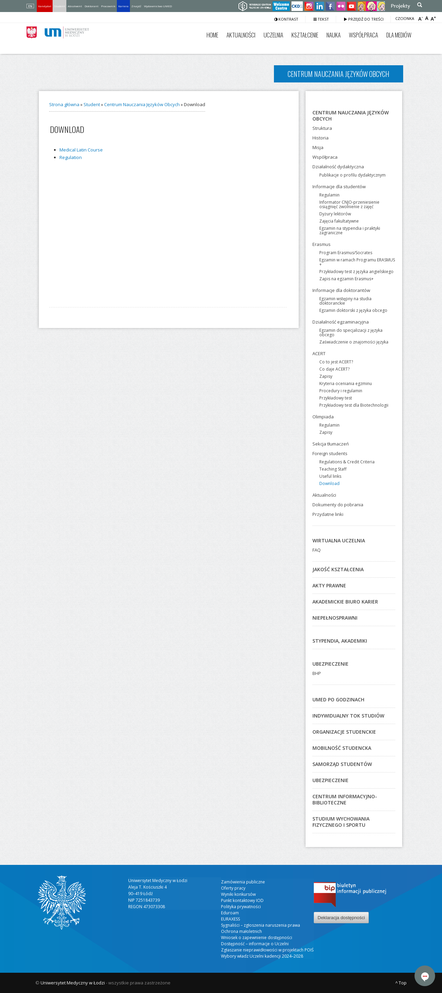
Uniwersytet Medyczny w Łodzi (73, 983)
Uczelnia (273, 35)
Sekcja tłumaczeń (330, 444)
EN (30, 6)
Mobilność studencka (341, 748)
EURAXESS (230, 919)
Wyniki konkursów (238, 894)
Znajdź (136, 6)
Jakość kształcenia (338, 569)
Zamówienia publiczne (243, 882)
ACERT (318, 353)
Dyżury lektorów (335, 214)
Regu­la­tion (70, 157)
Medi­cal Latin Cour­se (81, 150)
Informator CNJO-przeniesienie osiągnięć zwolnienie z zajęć (349, 204)
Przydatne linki (327, 514)
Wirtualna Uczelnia (338, 540)
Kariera (123, 6)
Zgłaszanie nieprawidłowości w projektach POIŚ (267, 950)
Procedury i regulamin (340, 391)
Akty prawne (329, 585)
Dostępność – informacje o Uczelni (255, 944)
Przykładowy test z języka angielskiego (356, 271)
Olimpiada (323, 417)
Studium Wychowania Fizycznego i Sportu (340, 821)
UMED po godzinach (338, 699)
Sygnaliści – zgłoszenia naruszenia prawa (260, 925)
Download (329, 483)
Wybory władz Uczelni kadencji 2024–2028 (262, 956)
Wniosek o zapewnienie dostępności (256, 937)
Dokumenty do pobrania (337, 504)
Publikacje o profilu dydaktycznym (352, 175)
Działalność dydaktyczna (338, 166)
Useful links (330, 476)
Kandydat (44, 6)
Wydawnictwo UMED (158, 6)
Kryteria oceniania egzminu (345, 383)
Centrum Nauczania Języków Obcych (142, 104)
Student (59, 6)
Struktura (322, 128)
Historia (320, 138)
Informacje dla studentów (339, 186)
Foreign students (329, 453)
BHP (316, 673)
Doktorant (91, 6)
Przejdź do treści (364, 19)
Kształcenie (304, 35)
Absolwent (75, 6)
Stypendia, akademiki (339, 640)
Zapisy (325, 376)
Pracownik (108, 6)
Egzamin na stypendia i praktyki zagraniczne (349, 230)
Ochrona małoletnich (241, 931)
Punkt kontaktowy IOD (242, 900)
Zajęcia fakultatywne (339, 221)
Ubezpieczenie (330, 664)
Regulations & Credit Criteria (347, 462)
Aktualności (240, 35)
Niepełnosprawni (334, 617)
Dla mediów (398, 35)
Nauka (334, 35)
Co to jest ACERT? (336, 362)
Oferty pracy (233, 888)
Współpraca (363, 35)
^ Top (401, 983)
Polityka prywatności (241, 907)
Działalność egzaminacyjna (340, 322)
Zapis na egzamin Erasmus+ (346, 279)
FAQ (316, 550)
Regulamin (329, 195)
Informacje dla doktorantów (341, 290)
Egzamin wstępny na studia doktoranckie (345, 301)
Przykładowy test (335, 398)
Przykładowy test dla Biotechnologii (353, 405)
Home (212, 35)
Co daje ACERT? (334, 369)
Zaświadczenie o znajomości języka (353, 342)
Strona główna (64, 104)
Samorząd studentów (342, 764)
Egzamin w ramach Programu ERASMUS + (357, 262)
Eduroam (230, 913)
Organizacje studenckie (344, 732)
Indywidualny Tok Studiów (348, 715)
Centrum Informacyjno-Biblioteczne (344, 799)
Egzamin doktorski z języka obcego (353, 310)
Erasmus (321, 244)
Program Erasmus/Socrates (345, 253)
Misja (317, 147)
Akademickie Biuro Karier (345, 601)
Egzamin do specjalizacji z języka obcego (351, 332)
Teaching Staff (332, 469)
